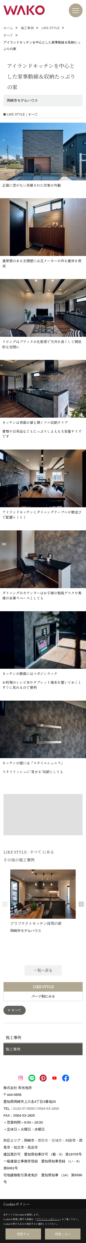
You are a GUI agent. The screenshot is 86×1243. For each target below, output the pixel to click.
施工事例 (13, 1049)
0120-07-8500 (24, 1108)
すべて (16, 1010)
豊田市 (43, 1140)
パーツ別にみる (43, 996)
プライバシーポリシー (47, 1219)
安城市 (57, 1140)
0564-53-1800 (48, 1108)
